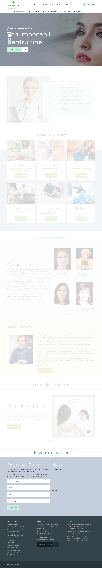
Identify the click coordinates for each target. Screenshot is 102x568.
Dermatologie (19, 11)
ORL (44, 11)
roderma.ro (15, 564)
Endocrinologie (65, 11)
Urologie (77, 11)
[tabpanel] (51, 39)
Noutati (52, 4)
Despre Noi (43, 4)
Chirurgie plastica (33, 11)
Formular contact (49, 544)
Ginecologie (52, 11)
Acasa (35, 4)
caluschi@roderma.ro (14, 554)
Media (58, 4)
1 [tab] (9, 35)
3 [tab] (9, 42)
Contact (65, 4)
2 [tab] (9, 39)
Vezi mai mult (19, 49)
